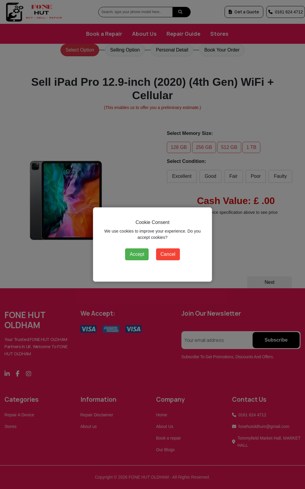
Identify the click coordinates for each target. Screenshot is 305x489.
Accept (137, 254)
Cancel (168, 254)
